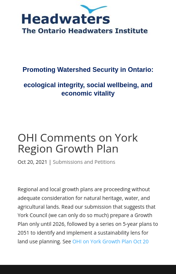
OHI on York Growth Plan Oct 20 (110, 241)
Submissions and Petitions (84, 161)
